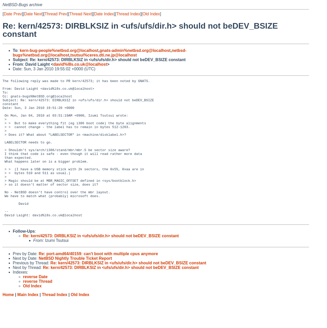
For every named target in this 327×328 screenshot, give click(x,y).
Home (8, 323)
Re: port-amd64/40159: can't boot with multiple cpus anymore (98, 282)
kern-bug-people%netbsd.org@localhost (59, 50)
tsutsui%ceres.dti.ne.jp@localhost (103, 55)
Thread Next (80, 14)
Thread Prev (56, 14)
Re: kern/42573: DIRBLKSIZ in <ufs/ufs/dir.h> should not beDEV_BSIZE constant (101, 264)
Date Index (104, 14)
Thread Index (128, 14)
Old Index (151, 14)
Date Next (33, 14)
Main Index (28, 323)
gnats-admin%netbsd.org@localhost (135, 50)
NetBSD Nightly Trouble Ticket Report (75, 287)
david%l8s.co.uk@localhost (80, 64)
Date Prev (13, 14)
